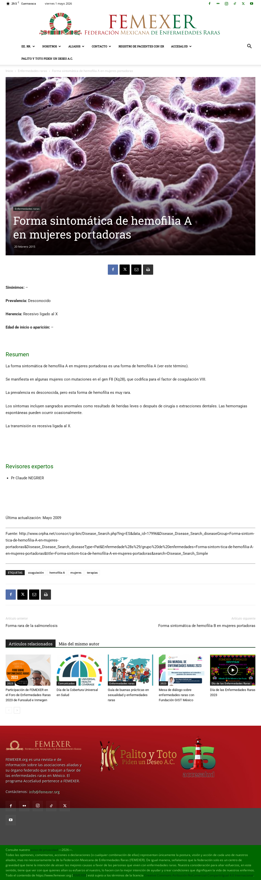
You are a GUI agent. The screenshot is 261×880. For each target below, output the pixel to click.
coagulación (36, 572)
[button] (249, 46)
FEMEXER (79, 875)
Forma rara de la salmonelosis (32, 625)
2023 (10, 683)
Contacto (101, 46)
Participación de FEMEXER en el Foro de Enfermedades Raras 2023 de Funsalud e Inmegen (28, 695)
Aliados (76, 46)
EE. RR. (28, 46)
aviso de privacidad (44, 850)
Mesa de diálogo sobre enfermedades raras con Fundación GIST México (176, 695)
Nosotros (51, 46)
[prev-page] (9, 710)
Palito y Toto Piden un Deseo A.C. (47, 58)
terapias (92, 572)
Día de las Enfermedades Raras (231, 683)
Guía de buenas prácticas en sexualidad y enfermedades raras (128, 695)
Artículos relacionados (31, 643)
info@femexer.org (44, 791)
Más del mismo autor (79, 643)
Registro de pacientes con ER (141, 46)
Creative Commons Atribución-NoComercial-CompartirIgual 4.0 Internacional (198, 875)
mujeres (75, 572)
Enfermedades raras (32, 71)
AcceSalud (181, 46)
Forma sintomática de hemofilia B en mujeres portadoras (206, 625)
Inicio (9, 71)
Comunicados (66, 683)
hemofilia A (57, 572)
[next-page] (17, 710)
